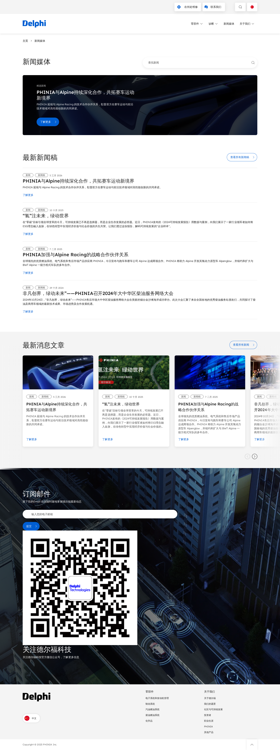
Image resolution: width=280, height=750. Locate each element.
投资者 (207, 715)
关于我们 (247, 24)
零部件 (197, 24)
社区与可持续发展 (213, 709)
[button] (252, 744)
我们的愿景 (210, 703)
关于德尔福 (210, 698)
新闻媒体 (229, 23)
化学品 (149, 720)
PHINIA (208, 726)
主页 (25, 40)
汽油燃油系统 (152, 709)
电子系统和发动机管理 (157, 698)
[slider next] (254, 456)
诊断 (213, 24)
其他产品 (208, 732)
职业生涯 (208, 720)
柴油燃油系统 (152, 715)
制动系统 (150, 703)
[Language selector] (252, 7)
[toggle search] (240, 7)
